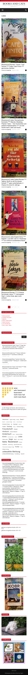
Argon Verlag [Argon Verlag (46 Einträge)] (12, 419)
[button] (26, 10)
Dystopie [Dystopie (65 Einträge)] (15, 424)
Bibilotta (4, 319)
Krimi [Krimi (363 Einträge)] (4, 436)
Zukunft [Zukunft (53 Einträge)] (22, 454)
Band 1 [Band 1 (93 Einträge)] (22, 419)
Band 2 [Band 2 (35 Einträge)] (3, 421)
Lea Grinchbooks (6, 323)
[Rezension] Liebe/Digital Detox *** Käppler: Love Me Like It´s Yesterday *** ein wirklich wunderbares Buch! (13, 238)
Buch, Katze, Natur (6, 325)
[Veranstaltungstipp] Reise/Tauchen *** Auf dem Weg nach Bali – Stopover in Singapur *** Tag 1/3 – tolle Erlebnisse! (13, 491)
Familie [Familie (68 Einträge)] (4, 426)
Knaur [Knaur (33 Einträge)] (14, 434)
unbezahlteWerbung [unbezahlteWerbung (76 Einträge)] (7, 454)
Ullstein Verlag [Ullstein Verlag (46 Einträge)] (5, 449)
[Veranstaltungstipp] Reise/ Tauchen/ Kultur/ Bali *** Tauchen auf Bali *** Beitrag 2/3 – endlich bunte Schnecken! (14, 361)
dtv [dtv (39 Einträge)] (11, 424)
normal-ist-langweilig (6, 70)
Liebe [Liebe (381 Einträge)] (20, 436)
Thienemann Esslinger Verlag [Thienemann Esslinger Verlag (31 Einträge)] (8, 446)
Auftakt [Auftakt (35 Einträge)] (17, 419)
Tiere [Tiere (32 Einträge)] (21, 446)
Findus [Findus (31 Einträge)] (14, 426)
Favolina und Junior (6, 317)
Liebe (3, 62)
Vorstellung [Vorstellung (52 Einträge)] (17, 454)
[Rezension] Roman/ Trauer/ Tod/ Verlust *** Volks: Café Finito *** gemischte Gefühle (13, 66)
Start (2, 13)
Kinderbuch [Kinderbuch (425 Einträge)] (6, 434)
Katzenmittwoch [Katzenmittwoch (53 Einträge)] (13, 431)
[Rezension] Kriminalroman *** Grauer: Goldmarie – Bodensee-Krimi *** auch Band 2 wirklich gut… (14, 353)
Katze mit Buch (6, 322)
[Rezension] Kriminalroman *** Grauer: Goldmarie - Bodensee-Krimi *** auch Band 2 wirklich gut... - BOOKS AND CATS (13, 477)
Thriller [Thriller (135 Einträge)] (17, 447)
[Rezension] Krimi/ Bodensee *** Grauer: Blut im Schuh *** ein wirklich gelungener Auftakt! (13, 480)
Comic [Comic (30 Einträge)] (14, 421)
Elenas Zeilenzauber (7, 320)
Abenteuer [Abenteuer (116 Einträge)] (5, 419)
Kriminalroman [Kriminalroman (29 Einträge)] (11, 436)
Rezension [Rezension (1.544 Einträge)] (13, 441)
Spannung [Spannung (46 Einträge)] (10, 444)
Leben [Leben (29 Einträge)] (16, 436)
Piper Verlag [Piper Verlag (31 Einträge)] (20, 439)
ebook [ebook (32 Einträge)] (20, 424)
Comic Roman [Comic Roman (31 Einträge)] (19, 421)
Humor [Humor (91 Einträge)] (16, 429)
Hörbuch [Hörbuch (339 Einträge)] (5, 431)
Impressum (14, 670)
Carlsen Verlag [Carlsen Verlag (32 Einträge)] (9, 421)
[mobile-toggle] (2, 10)
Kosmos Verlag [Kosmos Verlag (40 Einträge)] (19, 434)
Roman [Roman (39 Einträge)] (20, 442)
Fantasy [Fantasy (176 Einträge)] (9, 426)
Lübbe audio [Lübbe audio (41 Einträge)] (5, 439)
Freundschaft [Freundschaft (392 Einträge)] (7, 429)
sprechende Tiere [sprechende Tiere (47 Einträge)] (18, 444)
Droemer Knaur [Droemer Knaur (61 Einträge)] (6, 424)
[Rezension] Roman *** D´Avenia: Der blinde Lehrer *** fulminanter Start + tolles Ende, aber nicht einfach (12, 295)
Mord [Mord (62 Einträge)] (15, 439)
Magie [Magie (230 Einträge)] (11, 439)
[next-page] (18, 307)
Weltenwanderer (6, 316)
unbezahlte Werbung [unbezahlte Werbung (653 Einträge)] (11, 451)
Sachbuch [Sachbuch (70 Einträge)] (4, 444)
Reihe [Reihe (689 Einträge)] (4, 442)
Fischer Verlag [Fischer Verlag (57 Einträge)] (20, 426)
